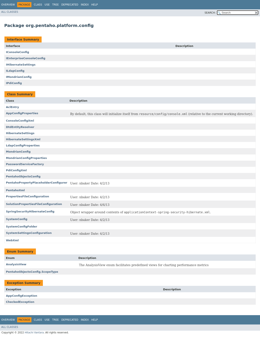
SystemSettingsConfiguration (29, 232)
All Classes (9, 11)
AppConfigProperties (22, 113)
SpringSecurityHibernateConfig (30, 211)
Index (85, 4)
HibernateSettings (20, 133)
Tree (55, 4)
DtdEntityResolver (20, 127)
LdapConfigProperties (23, 145)
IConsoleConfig (17, 52)
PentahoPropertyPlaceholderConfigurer (36, 182)
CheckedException (20, 301)
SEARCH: (210, 12)
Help (94, 4)
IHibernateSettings (20, 64)
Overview (8, 4)
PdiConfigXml (16, 170)
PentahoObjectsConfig (23, 176)
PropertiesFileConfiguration (27, 196)
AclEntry (12, 107)
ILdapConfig (15, 70)
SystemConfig (16, 219)
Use (47, 4)
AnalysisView (16, 264)
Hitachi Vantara (34, 332)
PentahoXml (15, 190)
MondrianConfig (18, 151)
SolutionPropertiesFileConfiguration (34, 204)
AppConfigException (21, 295)
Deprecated (69, 4)
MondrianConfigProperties (26, 158)
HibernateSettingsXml (23, 139)
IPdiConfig (14, 83)
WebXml (12, 240)
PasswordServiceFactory (25, 164)
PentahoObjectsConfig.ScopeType (32, 271)
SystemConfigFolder (21, 226)
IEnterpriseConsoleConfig (25, 58)
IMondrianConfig (19, 77)
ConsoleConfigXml (20, 120)
